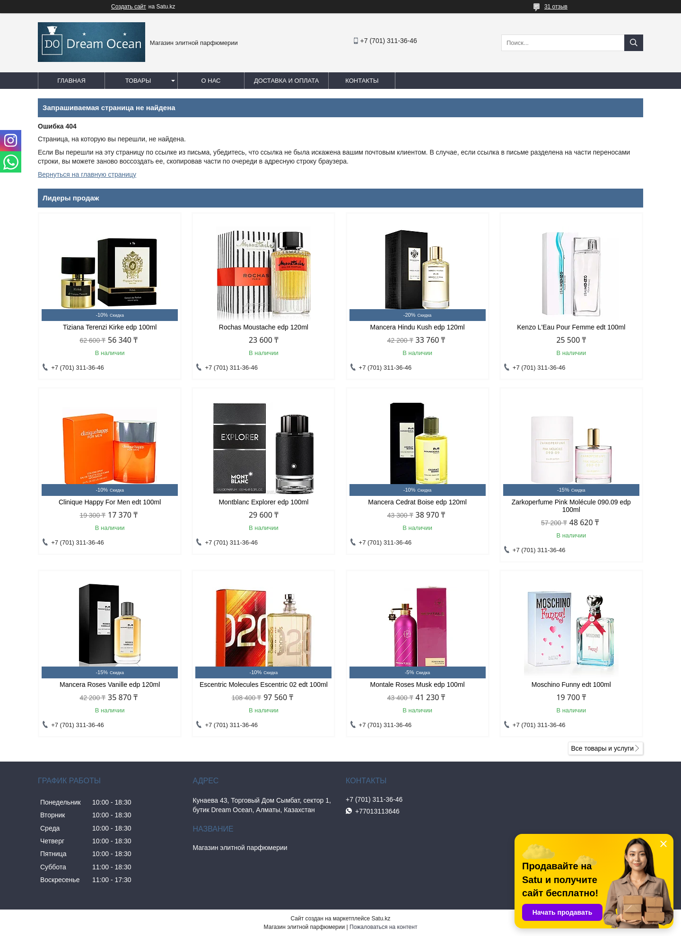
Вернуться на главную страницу (87, 174)
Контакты (361, 80)
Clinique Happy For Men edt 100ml (110, 502)
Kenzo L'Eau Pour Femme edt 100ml (571, 327)
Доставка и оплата (286, 80)
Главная (71, 80)
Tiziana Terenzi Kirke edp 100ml (110, 327)
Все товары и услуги (602, 748)
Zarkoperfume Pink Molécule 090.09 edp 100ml (571, 505)
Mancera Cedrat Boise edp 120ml (417, 502)
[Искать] (633, 43)
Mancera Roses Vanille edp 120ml (110, 684)
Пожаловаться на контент (383, 927)
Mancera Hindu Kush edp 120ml (417, 327)
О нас (211, 80)
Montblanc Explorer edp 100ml (263, 502)
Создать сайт (128, 6)
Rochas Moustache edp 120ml (263, 327)
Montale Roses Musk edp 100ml (417, 684)
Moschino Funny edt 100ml (571, 684)
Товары (138, 80)
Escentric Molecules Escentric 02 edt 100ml (264, 684)
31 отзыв (556, 6)
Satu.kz (380, 918)
